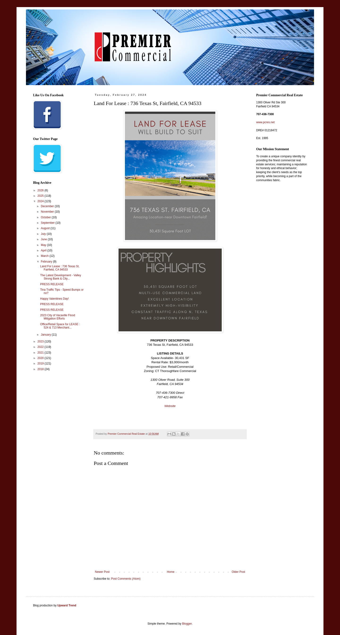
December (48, 206)
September (48, 222)
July (44, 234)
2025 (41, 195)
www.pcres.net (265, 122)
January (46, 334)
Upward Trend (66, 605)
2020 (41, 358)
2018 (41, 369)
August (46, 228)
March (45, 256)
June (44, 239)
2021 (41, 352)
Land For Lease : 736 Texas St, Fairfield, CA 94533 (60, 268)
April (44, 250)
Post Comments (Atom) (125, 578)
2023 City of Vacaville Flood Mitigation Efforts (57, 317)
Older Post (238, 572)
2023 (41, 341)
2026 (41, 190)
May (44, 245)
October (46, 217)
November (48, 211)
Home (170, 572)
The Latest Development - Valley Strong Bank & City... (60, 277)
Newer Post (102, 572)
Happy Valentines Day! (54, 298)
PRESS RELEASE (52, 284)
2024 (41, 201)
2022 (41, 347)
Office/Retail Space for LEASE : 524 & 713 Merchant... (60, 326)
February (47, 261)
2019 (41, 363)
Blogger (187, 623)
